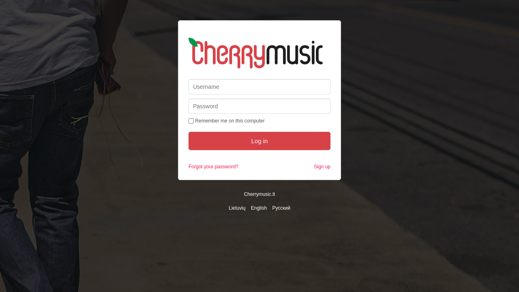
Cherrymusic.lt (259, 194)
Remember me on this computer (227, 121)
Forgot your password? (213, 167)
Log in (259, 140)
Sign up (322, 167)
